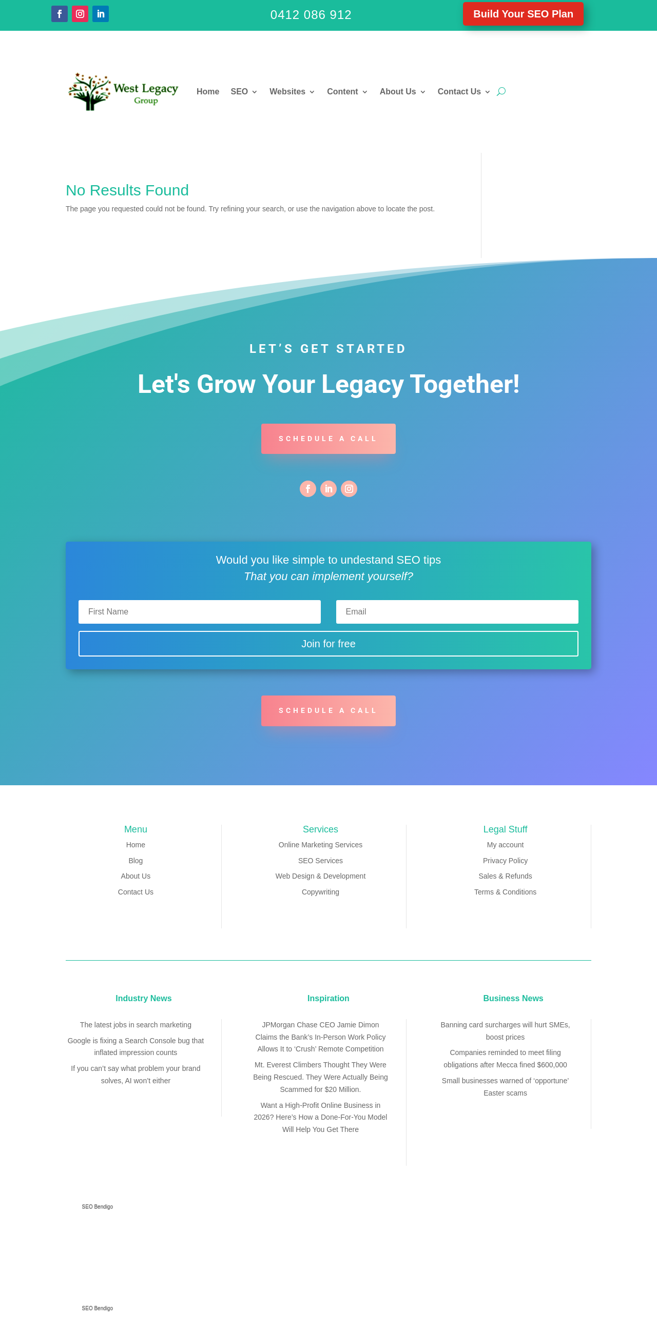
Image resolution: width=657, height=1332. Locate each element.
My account (505, 845)
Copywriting (320, 892)
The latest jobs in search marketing (135, 1025)
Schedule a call (328, 438)
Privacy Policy (505, 861)
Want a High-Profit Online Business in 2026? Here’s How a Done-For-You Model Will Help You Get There (321, 1117)
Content (342, 91)
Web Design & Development (321, 876)
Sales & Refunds (505, 876)
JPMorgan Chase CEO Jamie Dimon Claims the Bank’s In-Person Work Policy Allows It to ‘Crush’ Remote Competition (321, 1037)
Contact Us (459, 91)
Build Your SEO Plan (523, 13)
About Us (398, 91)
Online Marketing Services (320, 845)
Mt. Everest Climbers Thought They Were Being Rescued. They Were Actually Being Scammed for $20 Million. (320, 1077)
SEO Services (320, 861)
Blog (135, 861)
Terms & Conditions (505, 892)
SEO (239, 91)
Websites (287, 91)
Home (208, 91)
